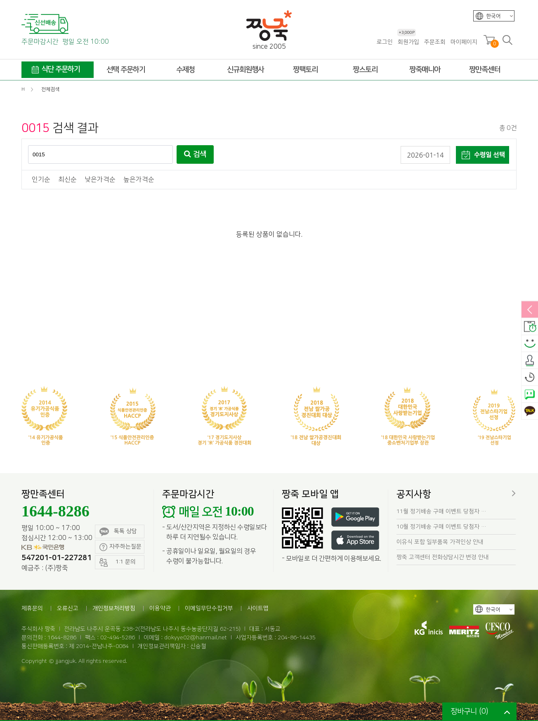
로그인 (385, 42)
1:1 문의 (117, 562)
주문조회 (435, 42)
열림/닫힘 (529, 310)
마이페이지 (464, 42)
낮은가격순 (100, 180)
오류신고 (67, 608)
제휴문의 (32, 608)
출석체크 (529, 361)
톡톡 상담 (118, 532)
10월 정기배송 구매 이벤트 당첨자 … (441, 526)
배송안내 (529, 327)
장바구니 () (469, 711)
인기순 (41, 180)
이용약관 (160, 608)
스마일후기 (529, 344)
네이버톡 (529, 394)
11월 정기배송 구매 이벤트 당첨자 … (441, 511)
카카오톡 (529, 411)
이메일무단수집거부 (209, 608)
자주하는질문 (120, 547)
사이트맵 (258, 608)
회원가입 (408, 41)
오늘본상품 (529, 377)
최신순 (67, 180)
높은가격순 (138, 180)
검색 (195, 154)
